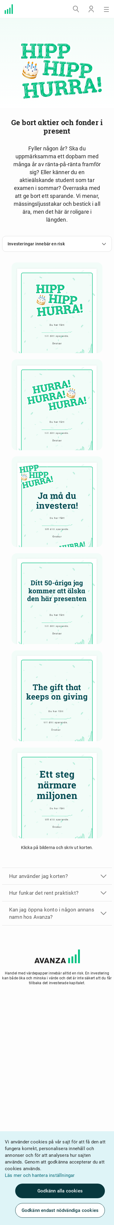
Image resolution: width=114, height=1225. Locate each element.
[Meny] (106, 9)
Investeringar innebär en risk (57, 243)
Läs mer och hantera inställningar (40, 1175)
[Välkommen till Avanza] (9, 9)
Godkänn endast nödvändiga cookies (60, 1210)
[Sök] (76, 9)
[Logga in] (91, 9)
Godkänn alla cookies (60, 1191)
